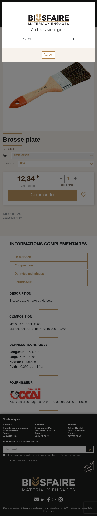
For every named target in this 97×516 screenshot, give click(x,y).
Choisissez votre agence (48, 30)
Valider (48, 55)
